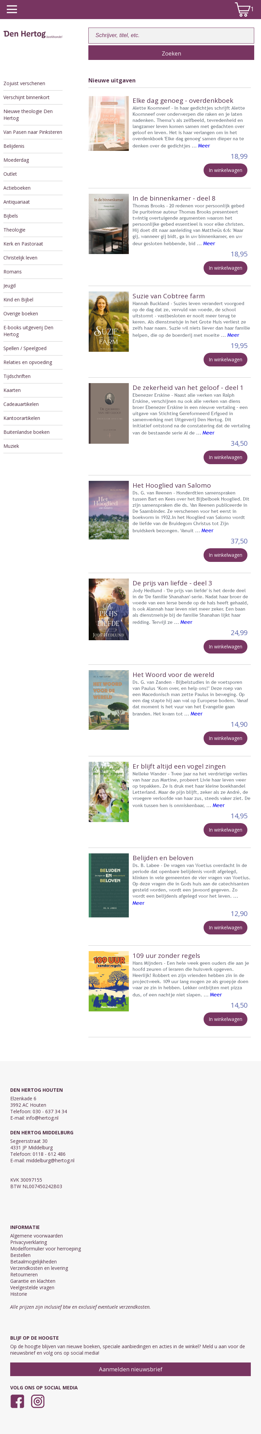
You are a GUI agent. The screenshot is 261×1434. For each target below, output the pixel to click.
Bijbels (10, 215)
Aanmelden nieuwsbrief (130, 1369)
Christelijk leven (20, 257)
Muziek (11, 446)
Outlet (10, 174)
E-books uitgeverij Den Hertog (28, 330)
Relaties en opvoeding (27, 362)
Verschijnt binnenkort (26, 97)
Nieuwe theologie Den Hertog (28, 114)
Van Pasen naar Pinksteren (32, 132)
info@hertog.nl (42, 1118)
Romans (12, 271)
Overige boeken (20, 313)
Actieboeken (17, 188)
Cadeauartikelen (21, 404)
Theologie (14, 229)
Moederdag (16, 160)
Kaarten (12, 390)
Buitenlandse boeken (26, 432)
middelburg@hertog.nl (50, 1160)
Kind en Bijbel (18, 299)
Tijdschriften (17, 376)
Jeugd (9, 285)
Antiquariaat (16, 202)
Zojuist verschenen (24, 83)
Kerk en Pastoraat (23, 243)
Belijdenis (13, 146)
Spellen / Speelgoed (25, 348)
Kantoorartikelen (21, 418)
